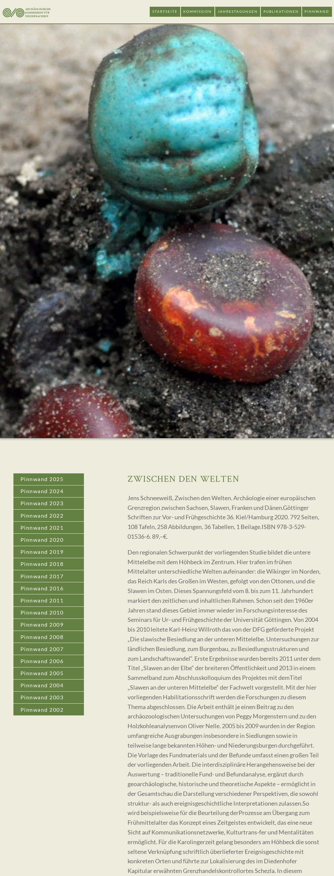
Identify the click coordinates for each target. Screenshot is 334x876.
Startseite (165, 11)
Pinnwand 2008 (42, 637)
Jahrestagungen (238, 11)
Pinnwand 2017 (42, 576)
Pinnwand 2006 (42, 661)
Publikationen (281, 11)
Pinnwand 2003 (42, 697)
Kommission (197, 11)
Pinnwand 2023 (42, 503)
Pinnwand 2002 (42, 709)
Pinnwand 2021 (42, 527)
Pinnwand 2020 (42, 539)
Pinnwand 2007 (42, 649)
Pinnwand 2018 (42, 564)
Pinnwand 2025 (42, 479)
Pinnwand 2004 (42, 685)
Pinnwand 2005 (42, 673)
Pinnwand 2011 (42, 600)
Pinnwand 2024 (42, 491)
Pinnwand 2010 (42, 612)
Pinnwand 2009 (42, 624)
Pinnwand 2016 (42, 588)
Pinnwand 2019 (42, 551)
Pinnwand (316, 11)
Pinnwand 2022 (42, 515)
